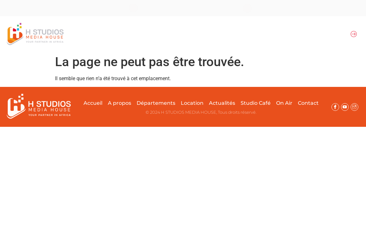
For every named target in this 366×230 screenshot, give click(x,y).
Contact (308, 103)
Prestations (224, 34)
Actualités (259, 34)
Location (190, 34)
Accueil (84, 34)
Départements (149, 34)
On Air (290, 34)
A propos (111, 34)
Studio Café (256, 103)
